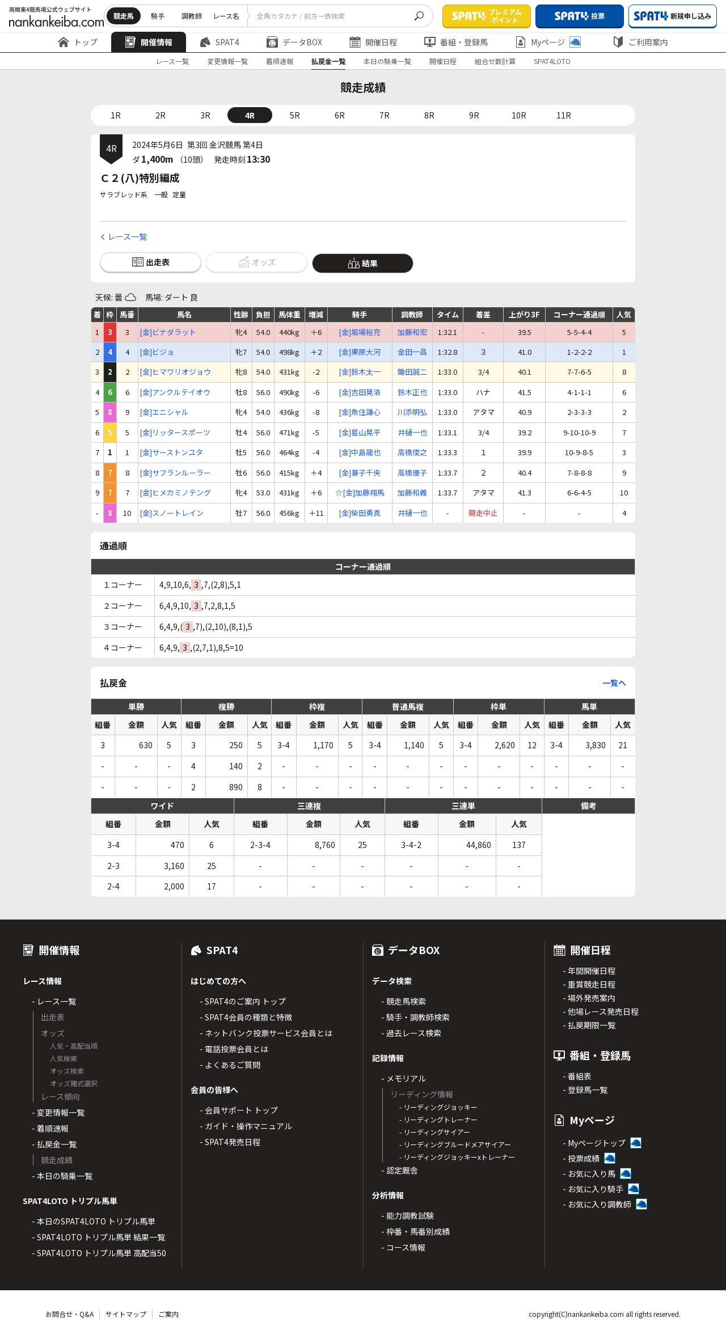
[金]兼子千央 (360, 473)
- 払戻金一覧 (54, 1144)
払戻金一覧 (328, 61)
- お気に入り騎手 (593, 1188)
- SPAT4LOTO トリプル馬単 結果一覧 (98, 1237)
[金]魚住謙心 (360, 412)
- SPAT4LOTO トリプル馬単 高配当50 (99, 1253)
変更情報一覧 (227, 61)
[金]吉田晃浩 (360, 392)
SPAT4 (219, 42)
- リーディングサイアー (434, 1132)
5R (295, 115)
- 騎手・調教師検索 (415, 1017)
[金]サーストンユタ (171, 452)
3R (205, 115)
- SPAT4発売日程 (230, 1141)
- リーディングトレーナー (438, 1119)
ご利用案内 (640, 42)
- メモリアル (403, 1078)
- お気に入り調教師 (597, 1204)
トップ (78, 42)
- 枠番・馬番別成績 (415, 1231)
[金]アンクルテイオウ (175, 392)
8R (429, 115)
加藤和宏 (412, 332)
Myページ (548, 42)
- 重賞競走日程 (589, 984)
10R (519, 115)
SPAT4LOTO (552, 61)
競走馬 (123, 15)
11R (563, 115)
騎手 (157, 15)
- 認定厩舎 (399, 1170)
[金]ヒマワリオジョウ (175, 372)
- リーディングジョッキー (438, 1107)
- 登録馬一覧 (585, 1089)
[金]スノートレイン (172, 513)
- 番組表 (577, 1076)
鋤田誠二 (412, 372)
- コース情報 (403, 1247)
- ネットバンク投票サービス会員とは (266, 1033)
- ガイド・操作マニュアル (246, 1126)
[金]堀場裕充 (360, 332)
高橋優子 (412, 473)
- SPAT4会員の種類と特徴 (246, 1017)
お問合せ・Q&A (69, 1314)
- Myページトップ (594, 1143)
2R (160, 115)
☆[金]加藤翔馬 (360, 493)
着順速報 (279, 61)
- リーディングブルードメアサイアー (455, 1144)
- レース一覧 (54, 1001)
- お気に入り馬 (589, 1173)
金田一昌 (412, 352)
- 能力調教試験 (407, 1215)
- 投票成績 (581, 1158)
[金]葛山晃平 (360, 432)
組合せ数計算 (495, 61)
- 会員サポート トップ (239, 1110)
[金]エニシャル (164, 412)
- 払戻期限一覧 (589, 1025)
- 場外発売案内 (589, 997)
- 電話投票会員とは (234, 1048)
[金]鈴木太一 (360, 372)
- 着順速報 (50, 1128)
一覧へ (614, 682)
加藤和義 (412, 493)
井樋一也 (412, 432)
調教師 (192, 15)
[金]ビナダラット (168, 332)
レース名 (226, 15)
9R (474, 115)
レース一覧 (172, 61)
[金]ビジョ (157, 352)
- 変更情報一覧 (58, 1112)
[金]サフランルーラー (175, 473)
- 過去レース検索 (411, 1033)
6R (340, 115)
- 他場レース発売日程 (601, 1011)
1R (116, 115)
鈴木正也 (412, 392)
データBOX (294, 42)
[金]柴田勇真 (360, 513)
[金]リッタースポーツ (175, 432)
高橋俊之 (412, 452)
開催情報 (148, 42)
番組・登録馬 (456, 42)
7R (384, 115)
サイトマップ (125, 1314)
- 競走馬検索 (403, 1001)
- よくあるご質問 (230, 1064)
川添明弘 (412, 412)
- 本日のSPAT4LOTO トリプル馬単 (93, 1221)
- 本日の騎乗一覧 (62, 1175)
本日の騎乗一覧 (387, 61)
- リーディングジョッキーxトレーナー (457, 1157)
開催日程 (373, 42)
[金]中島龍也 (360, 452)
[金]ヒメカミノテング (175, 493)
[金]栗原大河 (360, 352)
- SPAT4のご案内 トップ (243, 1001)
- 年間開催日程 (589, 970)
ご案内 (168, 1314)
